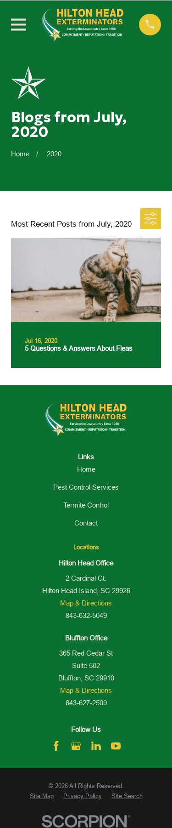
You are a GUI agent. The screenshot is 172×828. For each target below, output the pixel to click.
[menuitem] (42, 796)
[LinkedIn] (96, 746)
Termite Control (86, 505)
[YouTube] (116, 746)
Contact (86, 523)
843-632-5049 (86, 615)
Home (86, 469)
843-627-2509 (86, 703)
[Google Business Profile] (76, 746)
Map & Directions (86, 603)
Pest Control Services (86, 487)
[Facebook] (56, 746)
